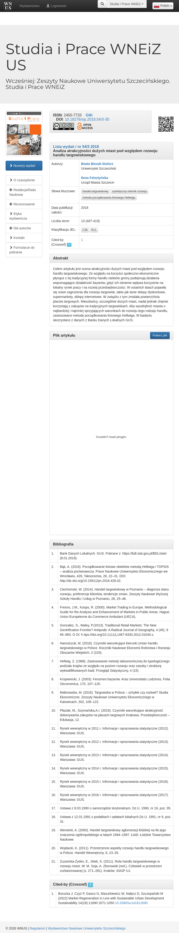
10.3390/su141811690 (131, 903)
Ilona (85, 178)
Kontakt (16, 238)
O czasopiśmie (22, 180)
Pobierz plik (160, 335)
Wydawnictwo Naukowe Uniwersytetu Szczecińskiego (87, 928)
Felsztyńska (99, 178)
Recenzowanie (22, 204)
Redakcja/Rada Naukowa (22, 192)
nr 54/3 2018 (88, 147)
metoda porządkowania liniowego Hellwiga (109, 197)
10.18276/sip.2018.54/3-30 (87, 119)
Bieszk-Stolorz (102, 164)
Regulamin (37, 928)
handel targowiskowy (95, 191)
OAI (89, 115)
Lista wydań (64, 147)
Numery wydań (22, 166)
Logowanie (56, 6)
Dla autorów (20, 228)
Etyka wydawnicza (18, 216)
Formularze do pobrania (21, 250)
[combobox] (162, 5)
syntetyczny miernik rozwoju (129, 191)
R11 (93, 229)
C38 (85, 229)
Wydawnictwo (29, 6)
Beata (85, 164)
